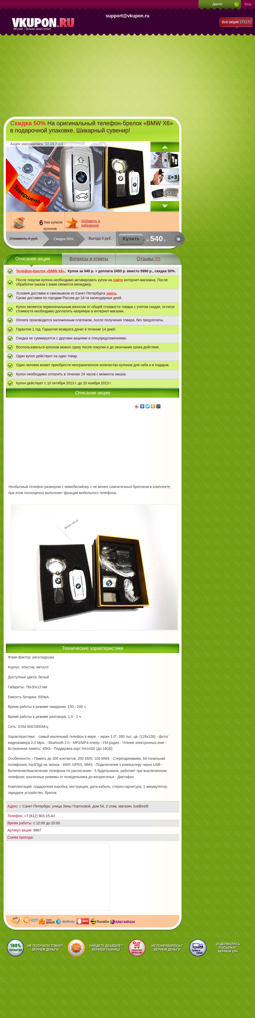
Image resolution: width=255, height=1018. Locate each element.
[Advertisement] (90, 75)
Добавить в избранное (90, 223)
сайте (118, 280)
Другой (217, 4)
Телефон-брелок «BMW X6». (41, 271)
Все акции (236, 22)
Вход (248, 4)
